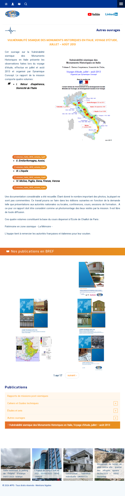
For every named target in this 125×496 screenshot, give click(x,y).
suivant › (72, 375)
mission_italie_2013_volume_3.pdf (29, 177)
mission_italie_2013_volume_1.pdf (29, 157)
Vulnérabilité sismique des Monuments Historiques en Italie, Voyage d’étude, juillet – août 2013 (59, 425)
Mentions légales (43, 485)
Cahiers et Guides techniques (23, 403)
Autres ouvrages (16, 417)
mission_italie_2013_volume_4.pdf (29, 187)
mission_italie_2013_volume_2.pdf (29, 167)
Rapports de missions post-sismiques (27, 396)
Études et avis (14, 410)
